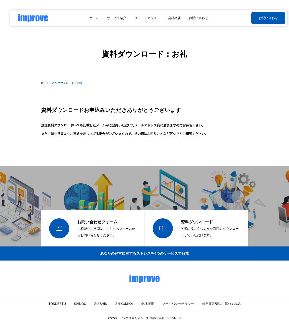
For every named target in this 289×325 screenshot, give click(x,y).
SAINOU (80, 304)
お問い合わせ (194, 18)
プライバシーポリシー (178, 304)
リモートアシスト (143, 18)
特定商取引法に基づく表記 (221, 304)
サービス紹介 (112, 18)
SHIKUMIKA (124, 304)
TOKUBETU (57, 304)
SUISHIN (100, 304)
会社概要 (170, 18)
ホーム (90, 18)
